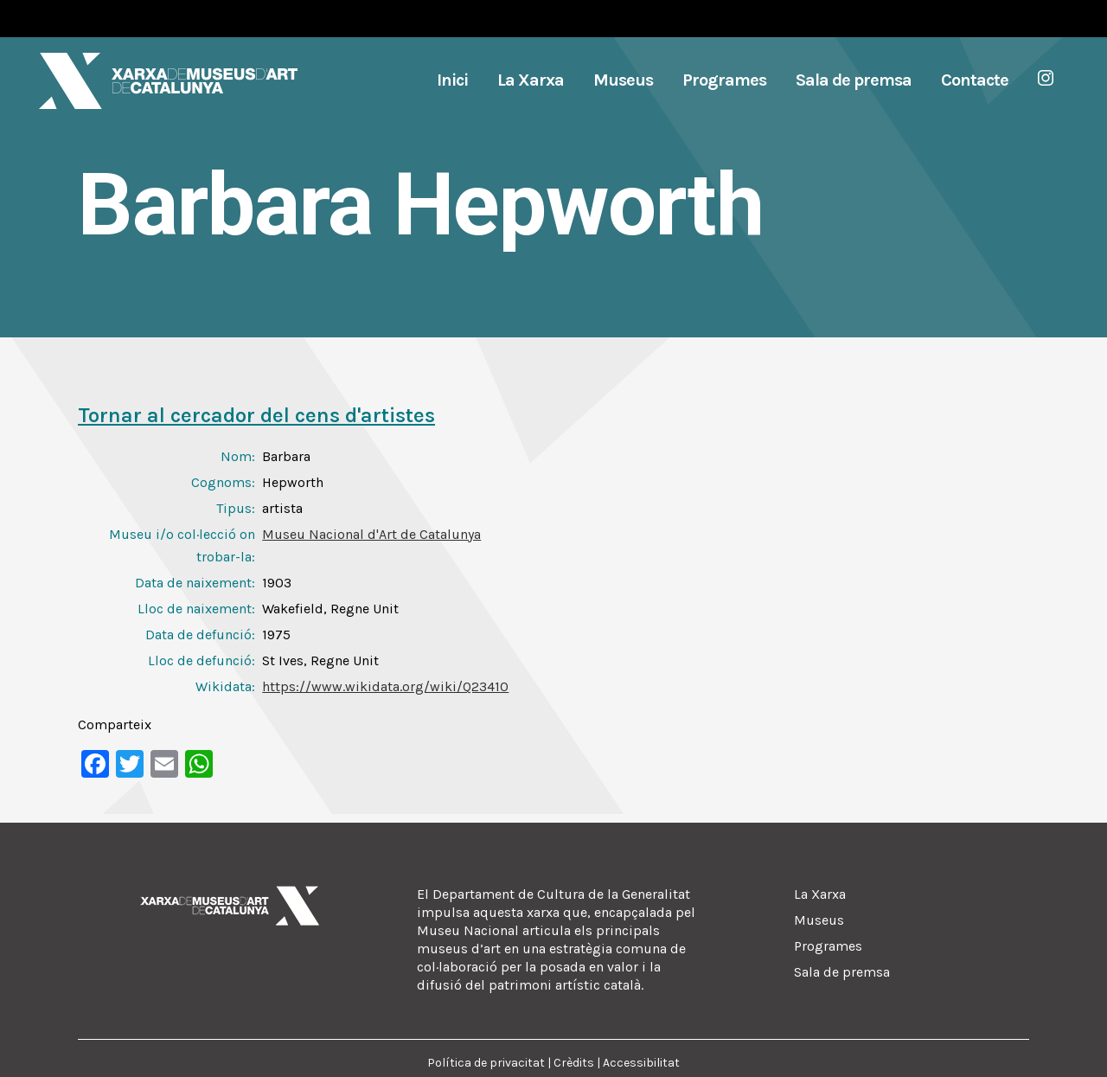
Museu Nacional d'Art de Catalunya (371, 534)
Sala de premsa (842, 972)
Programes (828, 946)
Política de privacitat (486, 1062)
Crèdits (574, 1062)
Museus (819, 920)
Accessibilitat (641, 1062)
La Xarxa (820, 894)
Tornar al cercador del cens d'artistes (256, 415)
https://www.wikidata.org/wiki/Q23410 (385, 686)
